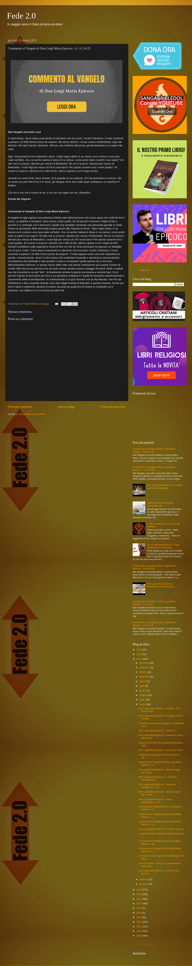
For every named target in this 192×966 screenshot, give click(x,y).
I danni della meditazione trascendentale (160, 504)
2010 (139, 931)
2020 (139, 889)
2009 (139, 935)
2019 (139, 894)
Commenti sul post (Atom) (32, 414)
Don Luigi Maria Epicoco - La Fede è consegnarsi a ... (158, 778)
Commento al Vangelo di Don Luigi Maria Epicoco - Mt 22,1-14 (154, 450)
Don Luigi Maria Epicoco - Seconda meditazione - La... (157, 786)
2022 (139, 654)
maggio (143, 695)
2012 (139, 922)
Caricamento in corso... (145, 944)
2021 (139, 659)
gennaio (143, 884)
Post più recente (20, 407)
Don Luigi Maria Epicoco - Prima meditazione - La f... (155, 800)
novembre (144, 667)
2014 (139, 912)
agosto (143, 681)
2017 (139, 903)
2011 (139, 926)
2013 (139, 917)
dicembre (144, 663)
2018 (139, 899)
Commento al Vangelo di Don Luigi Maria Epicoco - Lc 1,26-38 (154, 468)
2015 (139, 908)
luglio (142, 686)
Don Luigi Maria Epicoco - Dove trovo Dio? (161, 750)
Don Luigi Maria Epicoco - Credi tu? (157, 730)
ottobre (143, 672)
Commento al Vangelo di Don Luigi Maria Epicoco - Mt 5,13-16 (154, 567)
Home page (66, 407)
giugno (143, 690)
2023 (139, 649)
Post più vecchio (113, 407)
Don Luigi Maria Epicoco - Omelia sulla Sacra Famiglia (164, 486)
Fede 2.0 (21, 15)
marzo (142, 704)
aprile (142, 699)
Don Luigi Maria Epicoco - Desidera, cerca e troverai (160, 585)
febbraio (143, 879)
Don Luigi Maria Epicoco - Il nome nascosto (161, 829)
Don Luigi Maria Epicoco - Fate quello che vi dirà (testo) (163, 546)
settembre (144, 676)
